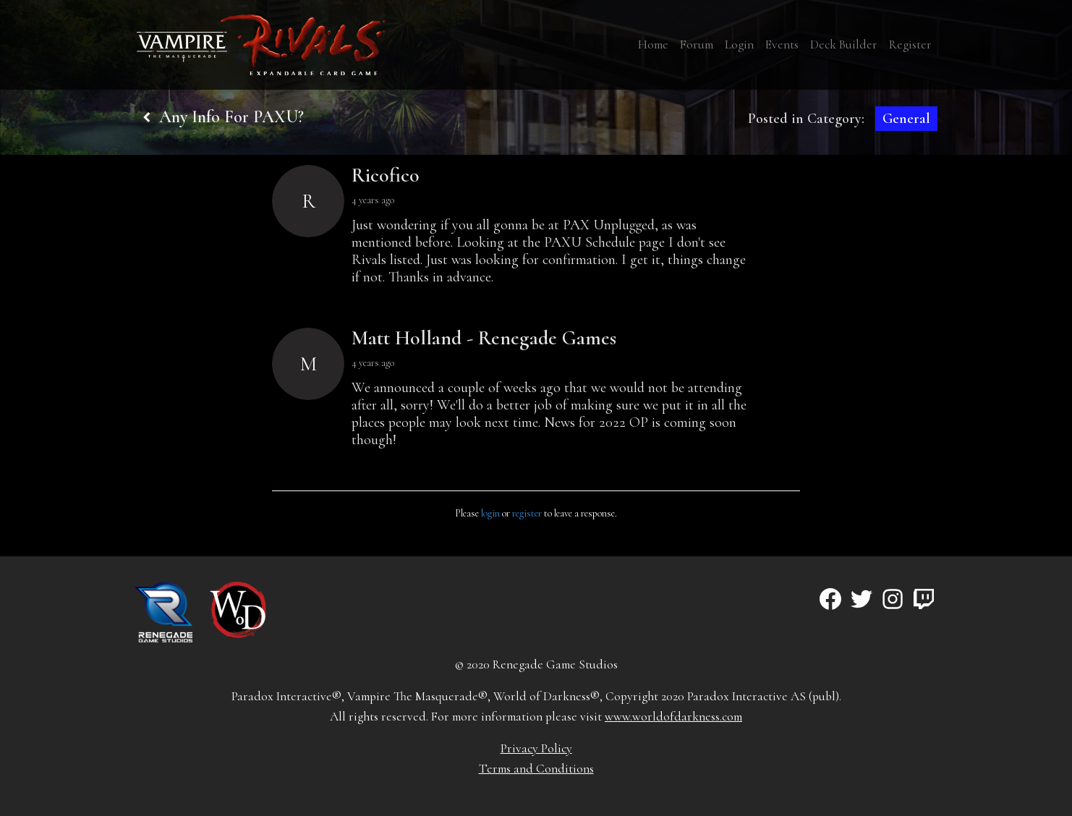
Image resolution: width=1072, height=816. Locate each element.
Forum (696, 44)
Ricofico (386, 175)
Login (739, 44)
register (527, 513)
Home (653, 44)
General (906, 118)
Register (910, 44)
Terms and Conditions (536, 768)
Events (782, 44)
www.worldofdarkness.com (673, 716)
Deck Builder (843, 44)
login (490, 513)
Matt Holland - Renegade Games (484, 338)
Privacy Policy (536, 748)
